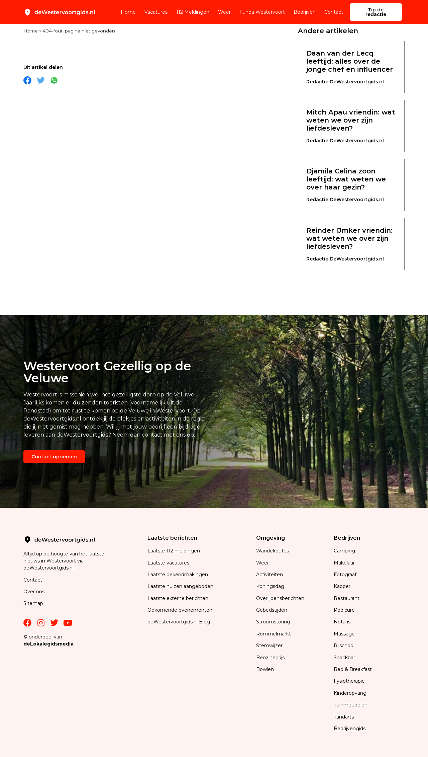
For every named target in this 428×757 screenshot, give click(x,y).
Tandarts (344, 717)
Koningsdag (270, 586)
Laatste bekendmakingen (177, 575)
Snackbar (344, 658)
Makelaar (344, 563)
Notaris (342, 622)
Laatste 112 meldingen (173, 551)
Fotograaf (346, 575)
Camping (345, 551)
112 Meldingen (192, 12)
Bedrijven (305, 12)
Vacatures (156, 12)
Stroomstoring (273, 622)
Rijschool (344, 645)
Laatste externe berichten (177, 598)
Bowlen (265, 669)
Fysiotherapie (349, 681)
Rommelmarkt (274, 634)
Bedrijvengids (349, 729)
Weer (224, 12)
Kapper (343, 586)
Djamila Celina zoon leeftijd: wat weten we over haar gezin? (346, 179)
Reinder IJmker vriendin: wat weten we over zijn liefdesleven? (349, 238)
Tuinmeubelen (350, 705)
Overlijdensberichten (281, 598)
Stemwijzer (269, 645)
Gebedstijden (271, 610)
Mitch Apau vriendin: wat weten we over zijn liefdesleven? (350, 120)
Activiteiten (269, 575)
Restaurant (346, 598)
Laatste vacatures (168, 563)
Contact (333, 12)
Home (128, 12)
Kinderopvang (350, 693)
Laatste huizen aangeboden (180, 586)
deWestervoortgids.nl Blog (178, 622)
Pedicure (344, 610)
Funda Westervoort (262, 12)
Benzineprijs (270, 658)
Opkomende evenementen (179, 610)
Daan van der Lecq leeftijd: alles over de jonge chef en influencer (349, 61)
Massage (344, 634)
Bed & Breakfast (353, 669)
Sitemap (33, 603)
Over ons (33, 592)
